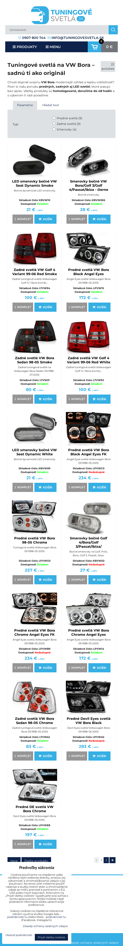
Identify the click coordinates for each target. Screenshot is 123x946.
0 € (109, 47)
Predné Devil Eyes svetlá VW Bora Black (88, 721)
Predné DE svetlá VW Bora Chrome (35, 809)
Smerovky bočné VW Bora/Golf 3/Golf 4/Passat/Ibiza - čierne (88, 185)
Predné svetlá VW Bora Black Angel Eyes (88, 272)
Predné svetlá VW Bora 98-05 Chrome (34, 540)
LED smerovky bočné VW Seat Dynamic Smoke (34, 183)
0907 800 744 (32, 38)
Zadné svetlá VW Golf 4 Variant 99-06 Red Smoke (34, 272)
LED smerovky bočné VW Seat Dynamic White (34, 452)
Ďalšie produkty (36, 861)
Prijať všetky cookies (51, 937)
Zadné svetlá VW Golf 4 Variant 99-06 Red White (88, 360)
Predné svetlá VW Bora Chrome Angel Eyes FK (34, 632)
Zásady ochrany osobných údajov (94, 943)
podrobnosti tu (17, 917)
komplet (22, 219)
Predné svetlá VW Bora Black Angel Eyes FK (88, 452)
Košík (45, 219)
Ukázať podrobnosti (18, 935)
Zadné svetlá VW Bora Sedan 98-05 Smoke (34, 360)
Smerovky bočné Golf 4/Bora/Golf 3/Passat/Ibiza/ (88, 542)
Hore (14, 861)
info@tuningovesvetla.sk (76, 38)
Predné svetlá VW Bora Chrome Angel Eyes (88, 632)
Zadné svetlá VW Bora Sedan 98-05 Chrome (34, 721)
